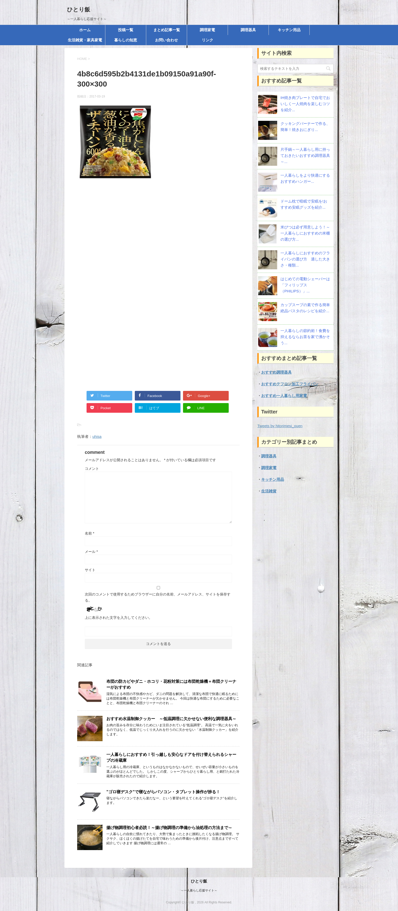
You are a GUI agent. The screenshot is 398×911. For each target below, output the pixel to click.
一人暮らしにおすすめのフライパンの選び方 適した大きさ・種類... (305, 259)
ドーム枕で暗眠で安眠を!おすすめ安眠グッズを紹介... (303, 204)
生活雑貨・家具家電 (85, 40)
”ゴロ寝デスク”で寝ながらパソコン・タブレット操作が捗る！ (163, 792)
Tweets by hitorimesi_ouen (280, 426)
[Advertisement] (158, 238)
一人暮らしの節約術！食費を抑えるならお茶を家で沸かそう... (305, 336)
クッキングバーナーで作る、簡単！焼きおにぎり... (305, 126)
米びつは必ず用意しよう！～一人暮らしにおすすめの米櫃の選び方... (305, 233)
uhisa (97, 436)
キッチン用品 (289, 30)
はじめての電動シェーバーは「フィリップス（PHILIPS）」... (305, 285)
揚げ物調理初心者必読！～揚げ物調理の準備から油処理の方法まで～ (169, 827)
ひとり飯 (78, 9)
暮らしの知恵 (125, 40)
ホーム (85, 30)
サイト (90, 570)
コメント (92, 469)
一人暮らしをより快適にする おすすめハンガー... (305, 178)
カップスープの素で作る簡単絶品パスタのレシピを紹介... (305, 308)
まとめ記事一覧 (166, 30)
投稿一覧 (125, 30)
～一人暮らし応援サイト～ (199, 890)
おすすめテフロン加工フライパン (289, 384)
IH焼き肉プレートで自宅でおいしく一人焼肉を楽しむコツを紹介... (305, 103)
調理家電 (207, 30)
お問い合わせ (166, 40)
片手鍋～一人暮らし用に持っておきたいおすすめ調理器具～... (305, 155)
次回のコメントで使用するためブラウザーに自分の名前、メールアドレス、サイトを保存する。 (157, 597)
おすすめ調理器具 (276, 372)
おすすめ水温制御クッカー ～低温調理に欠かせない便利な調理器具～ (171, 719)
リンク (207, 40)
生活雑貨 (268, 491)
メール (91, 552)
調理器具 (248, 30)
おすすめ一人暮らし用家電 (284, 395)
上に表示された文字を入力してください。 (118, 618)
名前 (89, 533)
